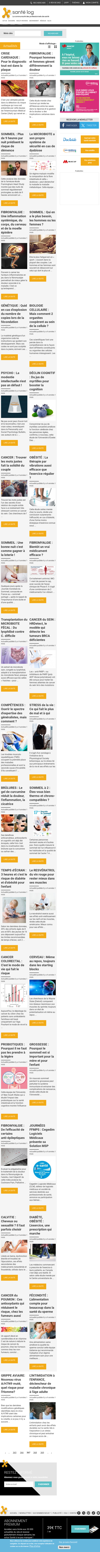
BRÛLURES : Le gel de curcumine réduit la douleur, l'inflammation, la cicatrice (13, 796)
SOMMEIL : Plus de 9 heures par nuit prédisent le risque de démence (12, 142)
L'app (66, 3)
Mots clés (8, 33)
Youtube (98, 1512)
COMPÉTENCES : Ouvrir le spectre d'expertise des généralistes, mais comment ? (14, 713)
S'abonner (43, 1484)
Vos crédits (90, 150)
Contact (74, 1513)
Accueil (13, 1513)
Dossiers (11, 21)
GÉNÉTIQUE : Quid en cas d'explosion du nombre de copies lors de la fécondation (14, 314)
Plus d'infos (34, 1546)
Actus (4, 21)
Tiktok (93, 1512)
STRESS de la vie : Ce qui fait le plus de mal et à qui (42, 709)
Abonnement (34, 21)
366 (22, 1452)
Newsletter (25, 1513)
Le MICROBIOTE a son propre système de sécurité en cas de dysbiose (42, 142)
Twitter (83, 1512)
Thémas (75, 3)
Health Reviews (22, 21)
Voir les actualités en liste (49, 46)
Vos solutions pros (89, 161)
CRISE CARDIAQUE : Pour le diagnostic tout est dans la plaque (13, 62)
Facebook (78, 1512)
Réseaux (43, 21)
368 (35, 1452)
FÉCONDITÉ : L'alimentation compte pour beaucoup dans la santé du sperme (41, 1304)
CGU (65, 1513)
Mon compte (92, 3)
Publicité (57, 1513)
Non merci (64, 1547)
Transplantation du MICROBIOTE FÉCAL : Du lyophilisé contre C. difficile (14, 628)
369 (42, 1452)
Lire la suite (9, 121)
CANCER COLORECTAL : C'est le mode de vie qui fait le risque (12, 965)
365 (14, 1452)
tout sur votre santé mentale (90, 139)
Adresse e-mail (11, 1480)
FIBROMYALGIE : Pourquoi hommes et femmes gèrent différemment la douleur (42, 62)
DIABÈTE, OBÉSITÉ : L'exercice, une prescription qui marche (40, 1225)
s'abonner (80, 1529)
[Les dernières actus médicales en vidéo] (79, 204)
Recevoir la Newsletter (79, 119)
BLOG (49, 21)
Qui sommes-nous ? (42, 1513)
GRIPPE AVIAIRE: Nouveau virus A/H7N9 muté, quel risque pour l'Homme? (13, 1384)
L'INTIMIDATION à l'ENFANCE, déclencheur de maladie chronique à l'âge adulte (42, 1384)
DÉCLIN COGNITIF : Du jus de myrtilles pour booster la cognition (42, 381)
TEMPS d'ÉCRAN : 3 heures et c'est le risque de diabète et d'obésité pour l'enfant (14, 878)
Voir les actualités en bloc (55, 46)
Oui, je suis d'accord (68, 1542)
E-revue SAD (55, 3)
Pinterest (88, 1512)
